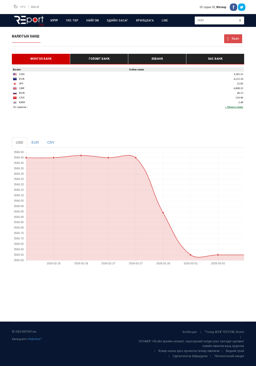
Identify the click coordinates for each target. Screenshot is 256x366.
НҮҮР (54, 20)
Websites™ (35, 339)
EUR (35, 142)
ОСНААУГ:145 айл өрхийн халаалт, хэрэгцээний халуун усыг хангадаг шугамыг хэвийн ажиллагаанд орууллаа (191, 343)
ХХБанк (157, 58)
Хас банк (215, 58)
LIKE (165, 20)
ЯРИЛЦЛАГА (145, 20)
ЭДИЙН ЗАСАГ (117, 20)
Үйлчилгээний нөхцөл (229, 356)
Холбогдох (189, 332)
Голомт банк (99, 58)
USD (19, 142)
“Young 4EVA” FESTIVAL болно (224, 332)
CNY (51, 142)
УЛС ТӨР (72, 20)
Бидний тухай (235, 351)
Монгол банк (40, 58)
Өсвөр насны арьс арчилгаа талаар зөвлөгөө (188, 351)
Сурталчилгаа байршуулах (190, 356)
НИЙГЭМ (92, 20)
